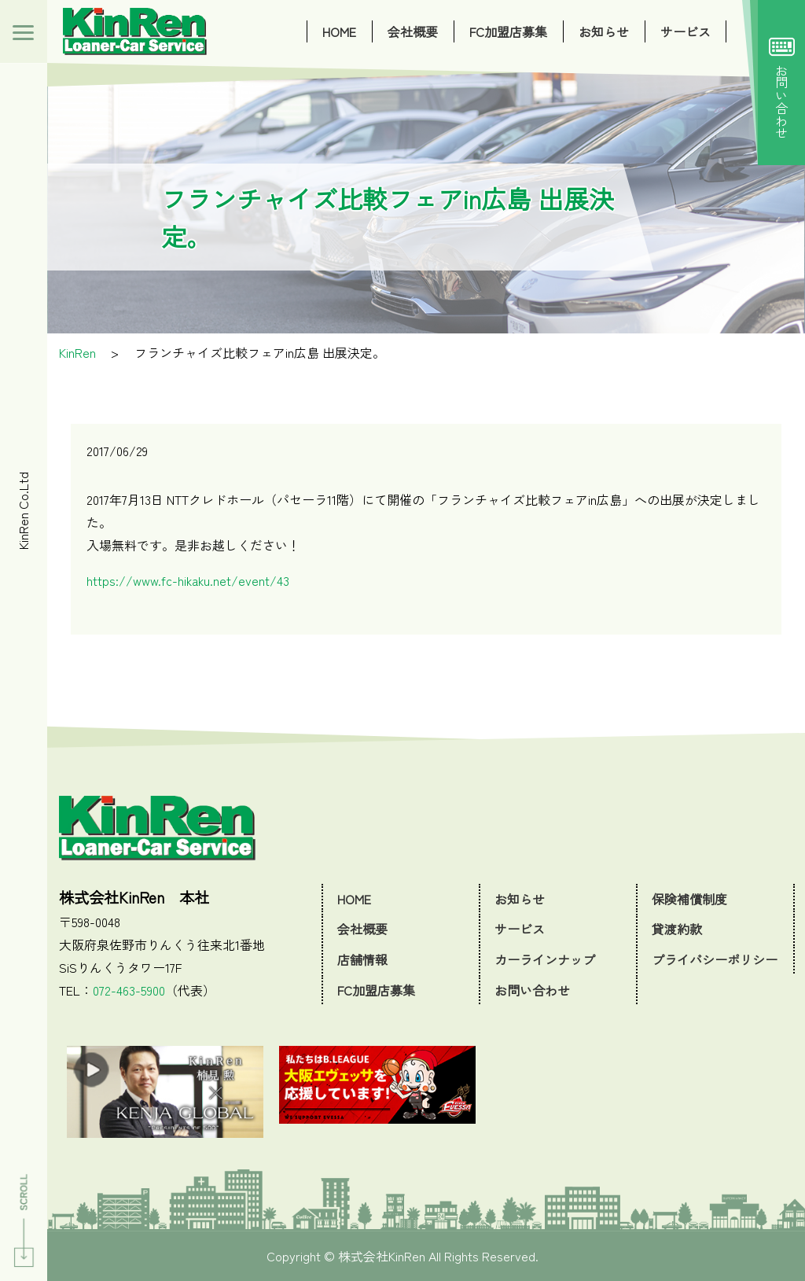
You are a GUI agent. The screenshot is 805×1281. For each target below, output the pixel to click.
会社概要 (413, 31)
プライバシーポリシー (714, 959)
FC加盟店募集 (508, 31)
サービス (685, 31)
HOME (339, 31)
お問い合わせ (782, 82)
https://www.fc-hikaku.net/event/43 (187, 580)
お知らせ (604, 31)
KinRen (77, 352)
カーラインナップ (544, 959)
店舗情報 (362, 959)
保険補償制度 (689, 898)
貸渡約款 (677, 928)
